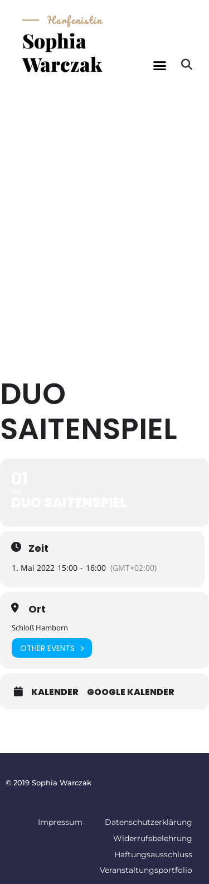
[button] (159, 65)
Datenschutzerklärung (148, 822)
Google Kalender (130, 692)
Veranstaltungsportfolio (146, 870)
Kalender (55, 692)
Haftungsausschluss (153, 854)
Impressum (60, 822)
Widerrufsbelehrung (152, 838)
